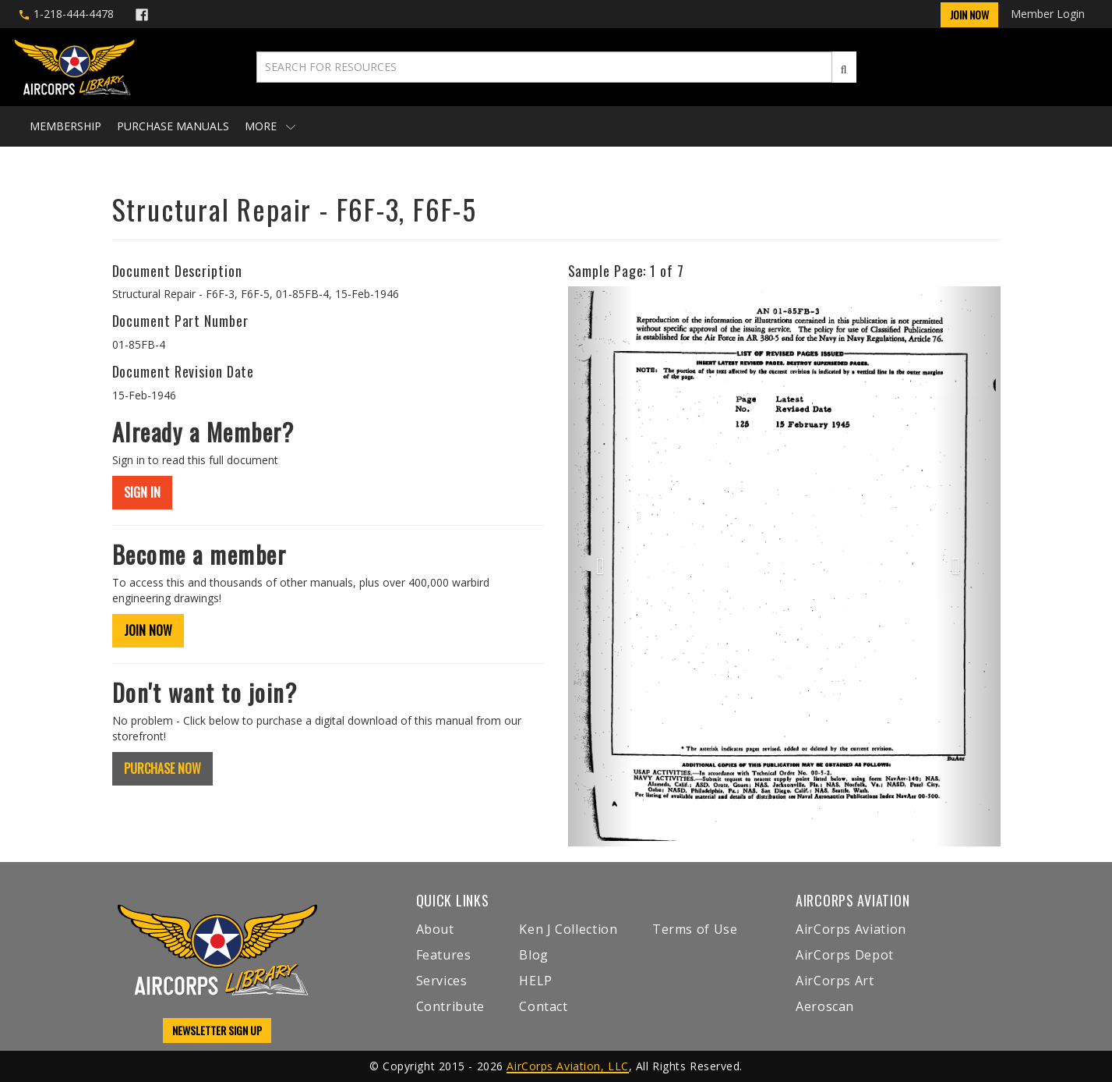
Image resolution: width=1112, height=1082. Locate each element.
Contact (543, 1006)
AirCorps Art (835, 980)
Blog (534, 954)
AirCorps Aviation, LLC (567, 1066)
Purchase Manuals (173, 126)
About (435, 929)
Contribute (450, 1006)
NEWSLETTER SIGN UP (217, 1030)
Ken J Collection (568, 929)
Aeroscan (825, 1006)
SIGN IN (142, 492)
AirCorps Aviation (851, 929)
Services (442, 980)
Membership (65, 126)
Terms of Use (695, 929)
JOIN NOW (148, 630)
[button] (600, 566)
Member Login (1048, 13)
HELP (535, 980)
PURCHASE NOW (162, 768)
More (270, 126)
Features (443, 954)
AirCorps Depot (845, 954)
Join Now (969, 14)
